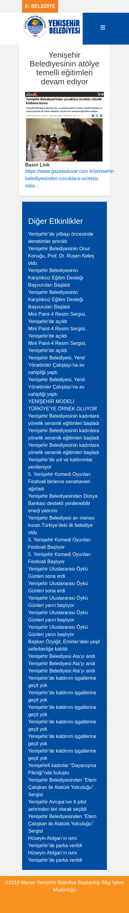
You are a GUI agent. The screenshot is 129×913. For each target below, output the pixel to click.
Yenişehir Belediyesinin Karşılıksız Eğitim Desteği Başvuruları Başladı (55, 278)
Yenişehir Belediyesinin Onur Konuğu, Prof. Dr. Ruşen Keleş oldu (61, 256)
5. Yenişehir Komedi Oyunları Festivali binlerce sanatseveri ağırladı (59, 481)
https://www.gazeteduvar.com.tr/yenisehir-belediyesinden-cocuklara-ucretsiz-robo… (70, 178)
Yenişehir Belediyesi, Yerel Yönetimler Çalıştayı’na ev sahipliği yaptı (56, 365)
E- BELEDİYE (40, 6)
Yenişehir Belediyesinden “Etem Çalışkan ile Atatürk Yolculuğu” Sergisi (62, 787)
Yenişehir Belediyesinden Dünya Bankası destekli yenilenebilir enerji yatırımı (63, 503)
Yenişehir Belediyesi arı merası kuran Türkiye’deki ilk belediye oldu (61, 525)
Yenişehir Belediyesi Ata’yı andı (61, 656)
